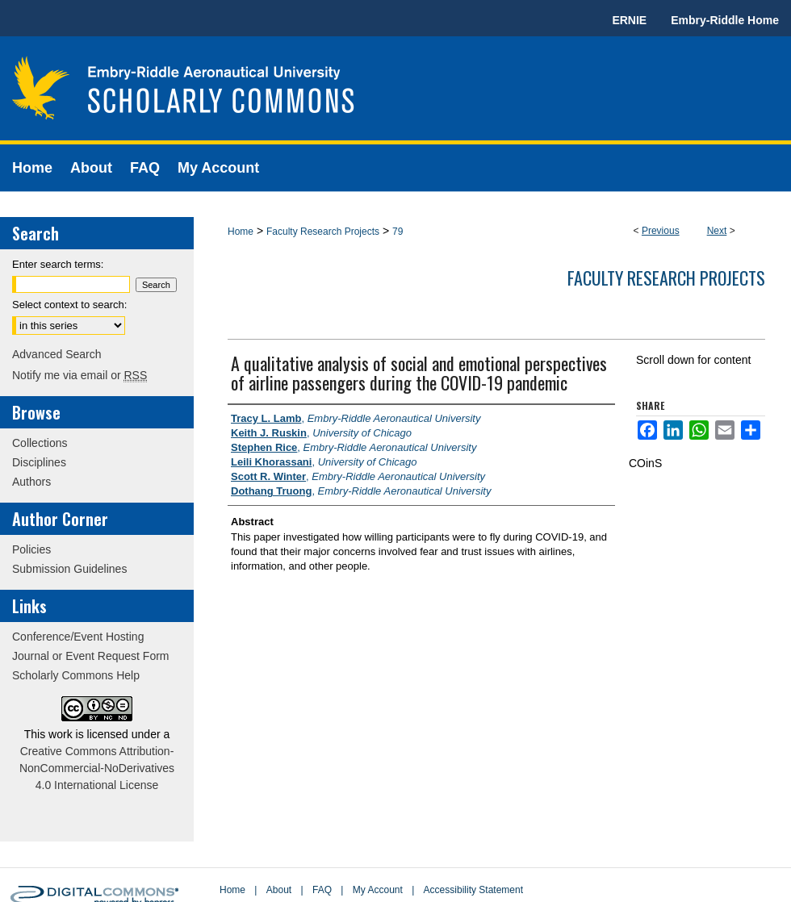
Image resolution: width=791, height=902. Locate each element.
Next (717, 230)
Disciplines (39, 462)
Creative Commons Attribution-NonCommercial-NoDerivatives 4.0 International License (96, 768)
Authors (31, 481)
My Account (378, 890)
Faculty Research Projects (322, 231)
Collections (39, 442)
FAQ (322, 890)
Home (240, 231)
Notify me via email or (79, 375)
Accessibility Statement (473, 890)
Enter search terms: (57, 264)
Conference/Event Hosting (78, 636)
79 (397, 231)
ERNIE (629, 20)
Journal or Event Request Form (91, 655)
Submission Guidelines (69, 568)
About (278, 890)
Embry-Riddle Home (725, 20)
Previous (661, 230)
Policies (31, 549)
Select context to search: (69, 305)
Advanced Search (57, 354)
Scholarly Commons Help (76, 675)
